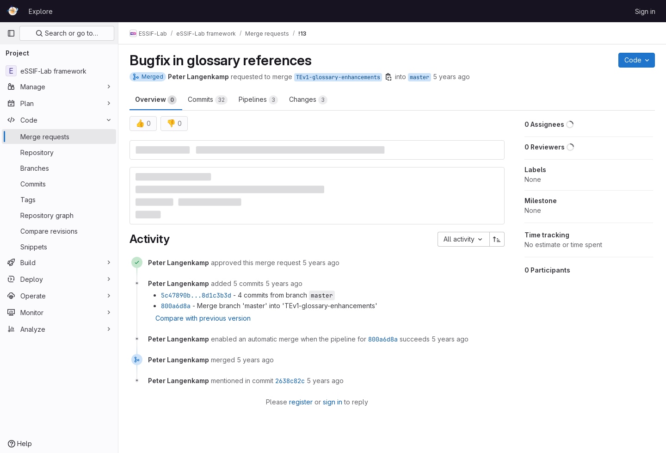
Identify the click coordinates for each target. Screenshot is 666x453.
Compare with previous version (203, 318)
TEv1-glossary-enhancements (338, 77)
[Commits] (59, 183)
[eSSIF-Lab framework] (59, 70)
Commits (208, 100)
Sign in (645, 11)
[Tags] (59, 199)
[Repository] (59, 152)
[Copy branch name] (388, 76)
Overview (156, 100)
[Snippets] (59, 246)
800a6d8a (176, 306)
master (419, 77)
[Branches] (59, 168)
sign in (332, 402)
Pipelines (258, 100)
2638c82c (290, 381)
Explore (41, 11)
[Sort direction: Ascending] (497, 239)
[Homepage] (13, 11)
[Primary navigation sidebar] (11, 33)
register (301, 402)
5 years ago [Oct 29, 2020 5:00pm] (451, 77)
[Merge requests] (59, 136)
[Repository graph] (59, 215)
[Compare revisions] (59, 230)
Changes (308, 100)
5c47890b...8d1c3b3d (196, 295)
